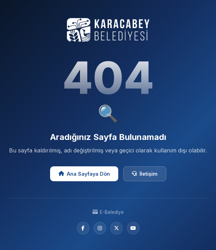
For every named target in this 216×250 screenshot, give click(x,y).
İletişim (145, 174)
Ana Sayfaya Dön (84, 174)
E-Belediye (108, 212)
